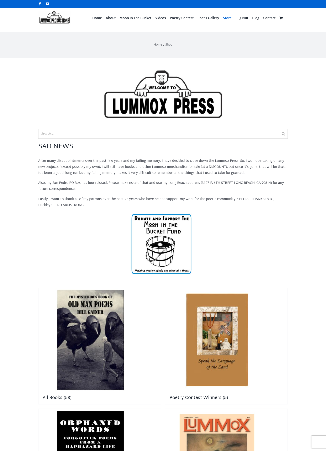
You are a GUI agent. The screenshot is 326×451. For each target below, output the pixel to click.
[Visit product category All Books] (99, 346)
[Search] (283, 133)
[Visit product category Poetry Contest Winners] (226, 346)
